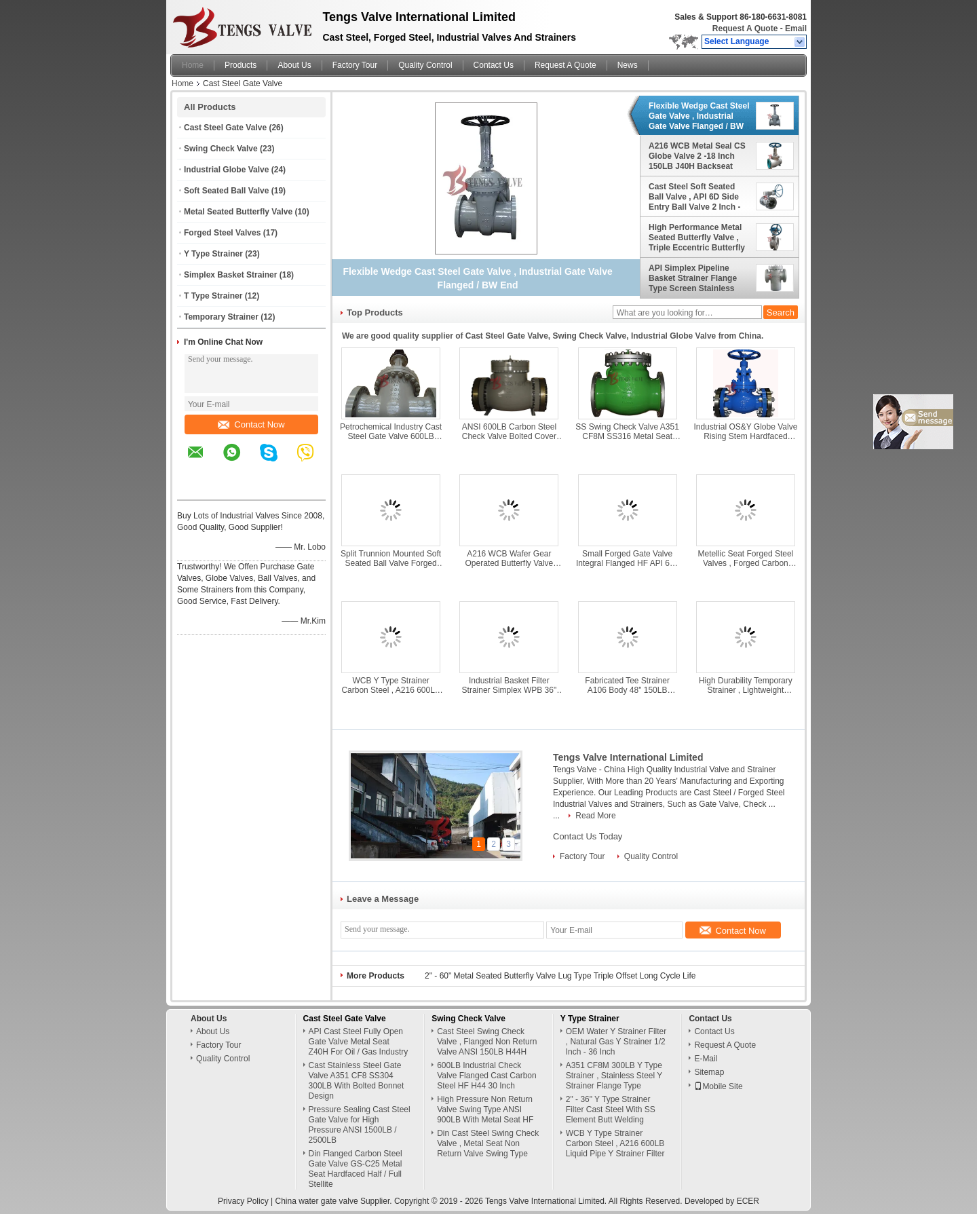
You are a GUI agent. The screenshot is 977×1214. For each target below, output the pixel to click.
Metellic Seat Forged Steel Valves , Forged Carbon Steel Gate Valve (746, 558)
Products (240, 65)
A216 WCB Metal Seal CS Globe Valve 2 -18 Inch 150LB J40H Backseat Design (697, 156)
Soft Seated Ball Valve (226, 190)
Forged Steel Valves (222, 233)
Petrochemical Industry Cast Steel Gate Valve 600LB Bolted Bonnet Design (391, 431)
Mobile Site (718, 1086)
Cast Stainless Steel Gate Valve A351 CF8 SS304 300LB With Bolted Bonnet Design (356, 1081)
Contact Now (251, 424)
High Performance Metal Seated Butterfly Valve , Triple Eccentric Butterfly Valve (697, 237)
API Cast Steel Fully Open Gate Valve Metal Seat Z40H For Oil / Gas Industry (358, 1042)
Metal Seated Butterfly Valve (238, 211)
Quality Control (425, 65)
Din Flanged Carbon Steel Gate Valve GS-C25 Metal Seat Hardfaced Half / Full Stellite (355, 1169)
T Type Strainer (213, 296)
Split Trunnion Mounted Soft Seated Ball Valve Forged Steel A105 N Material (391, 558)
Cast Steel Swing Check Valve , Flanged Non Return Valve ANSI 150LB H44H (487, 1042)
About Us (294, 65)
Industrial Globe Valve (226, 169)
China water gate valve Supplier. (334, 1201)
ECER (748, 1201)
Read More (595, 815)
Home (193, 65)
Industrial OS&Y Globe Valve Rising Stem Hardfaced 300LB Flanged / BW (745, 431)
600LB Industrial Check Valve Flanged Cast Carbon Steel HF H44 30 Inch (487, 1075)
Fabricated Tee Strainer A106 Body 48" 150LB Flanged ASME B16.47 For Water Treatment (627, 685)
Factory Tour (354, 65)
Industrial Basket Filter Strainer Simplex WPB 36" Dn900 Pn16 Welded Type (509, 685)
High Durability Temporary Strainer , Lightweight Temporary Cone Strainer (745, 685)
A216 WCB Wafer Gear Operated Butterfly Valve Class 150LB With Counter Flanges (509, 558)
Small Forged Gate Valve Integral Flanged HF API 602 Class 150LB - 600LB (627, 558)
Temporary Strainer (221, 317)
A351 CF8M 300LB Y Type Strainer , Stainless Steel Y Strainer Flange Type (614, 1075)
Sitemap (709, 1072)
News (627, 65)
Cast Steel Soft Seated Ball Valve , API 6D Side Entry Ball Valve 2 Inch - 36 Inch (694, 197)
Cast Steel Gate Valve (225, 127)
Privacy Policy (243, 1201)
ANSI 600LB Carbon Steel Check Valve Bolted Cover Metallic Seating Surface (509, 431)
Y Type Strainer (213, 254)
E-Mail (705, 1058)
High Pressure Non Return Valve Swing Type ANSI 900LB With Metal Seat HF (485, 1109)
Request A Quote (745, 28)
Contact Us (494, 65)
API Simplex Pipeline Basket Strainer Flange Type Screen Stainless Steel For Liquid (693, 278)
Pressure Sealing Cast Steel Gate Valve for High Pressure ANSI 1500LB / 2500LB (359, 1125)
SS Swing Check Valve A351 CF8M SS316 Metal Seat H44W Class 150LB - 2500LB (627, 431)
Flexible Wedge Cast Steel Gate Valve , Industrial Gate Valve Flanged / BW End (699, 116)
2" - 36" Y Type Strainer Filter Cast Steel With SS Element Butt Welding (610, 1109)
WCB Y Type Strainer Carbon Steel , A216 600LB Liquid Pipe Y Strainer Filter (390, 685)
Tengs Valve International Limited (628, 757)
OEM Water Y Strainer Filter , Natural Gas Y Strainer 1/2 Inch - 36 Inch (616, 1042)
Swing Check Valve (221, 148)
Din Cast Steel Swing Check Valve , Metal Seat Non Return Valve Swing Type (488, 1143)
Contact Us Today (587, 836)
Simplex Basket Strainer (230, 275)
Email (796, 28)
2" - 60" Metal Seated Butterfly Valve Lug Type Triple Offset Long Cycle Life (560, 976)
